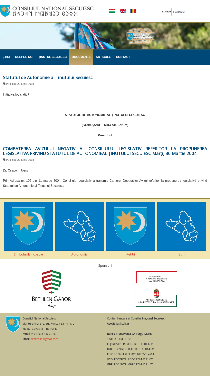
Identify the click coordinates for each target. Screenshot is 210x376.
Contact (123, 56)
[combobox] (190, 12)
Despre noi (24, 56)
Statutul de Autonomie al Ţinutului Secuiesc (47, 77)
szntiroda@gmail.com (44, 339)
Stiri (181, 229)
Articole (103, 56)
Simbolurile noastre (28, 229)
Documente (81, 56)
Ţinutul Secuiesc (52, 56)
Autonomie (79, 229)
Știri (6, 56)
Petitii (130, 229)
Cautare (165, 12)
